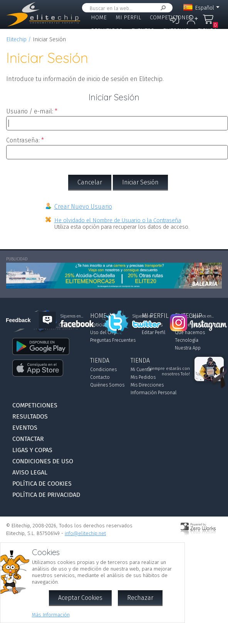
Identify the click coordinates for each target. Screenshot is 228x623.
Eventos (142, 30)
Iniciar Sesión (140, 182)
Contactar (105, 43)
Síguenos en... (143, 316)
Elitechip (176, 30)
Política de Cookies (42, 483)
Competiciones (171, 17)
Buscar (161, 8)
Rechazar (140, 597)
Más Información (51, 614)
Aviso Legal (29, 472)
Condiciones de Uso (42, 461)
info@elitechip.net (85, 533)
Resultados (106, 30)
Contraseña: (23, 140)
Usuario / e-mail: (29, 111)
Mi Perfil (128, 17)
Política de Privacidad (46, 494)
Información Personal (153, 392)
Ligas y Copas (146, 43)
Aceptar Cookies (80, 597)
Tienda (207, 30)
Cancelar (89, 182)
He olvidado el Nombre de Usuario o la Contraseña (117, 220)
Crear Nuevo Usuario (83, 206)
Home (99, 17)
